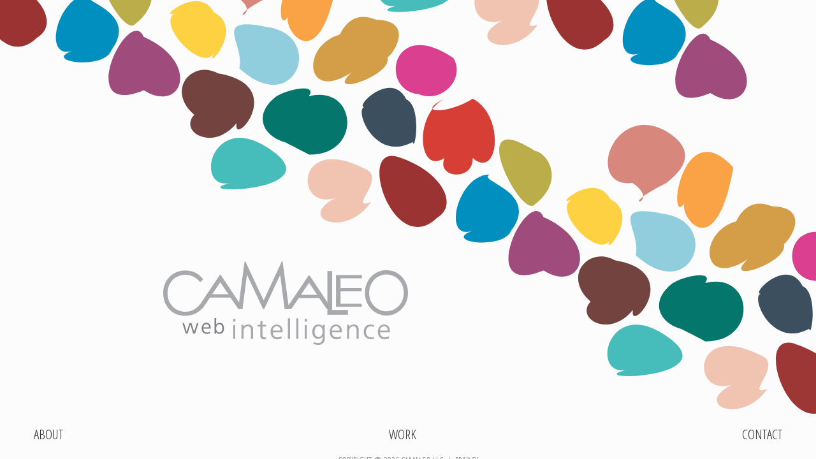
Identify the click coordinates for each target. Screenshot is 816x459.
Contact (762, 437)
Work (402, 437)
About (48, 437)
